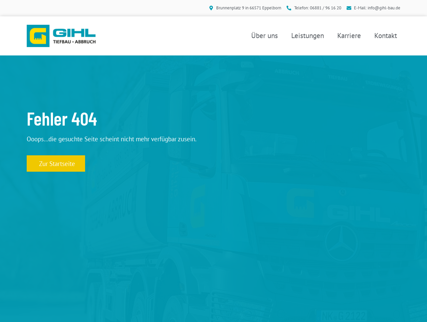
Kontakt (385, 35)
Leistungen (307, 35)
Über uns (264, 35)
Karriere (349, 35)
